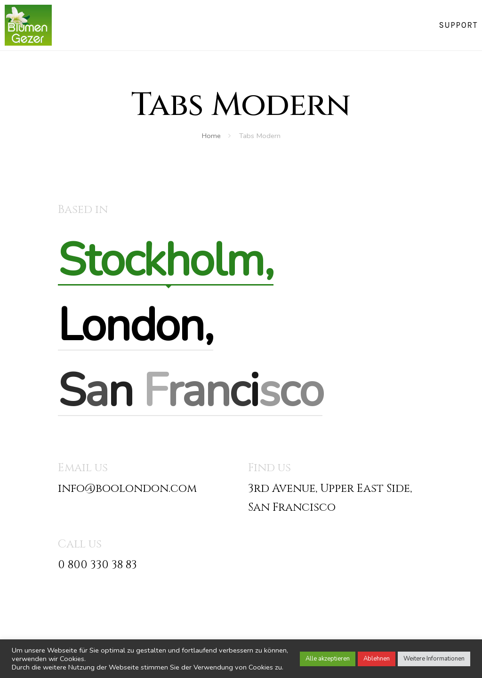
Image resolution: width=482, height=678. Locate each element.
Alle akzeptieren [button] (327, 658)
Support (458, 25)
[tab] (165, 261)
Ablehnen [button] (376, 658)
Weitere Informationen (434, 658)
